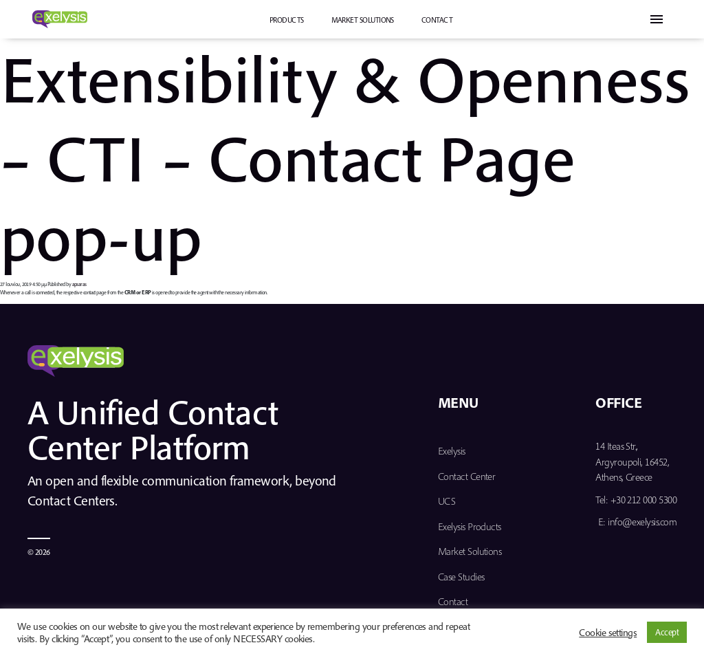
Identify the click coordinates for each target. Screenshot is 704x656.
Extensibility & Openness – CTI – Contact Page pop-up (345, 156)
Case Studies (461, 576)
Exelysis (451, 450)
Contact (436, 20)
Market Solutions (362, 20)
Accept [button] (667, 631)
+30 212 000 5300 (643, 499)
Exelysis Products (469, 526)
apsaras (79, 284)
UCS (446, 500)
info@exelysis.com (642, 521)
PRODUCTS (287, 20)
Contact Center (466, 476)
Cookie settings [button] (608, 632)
